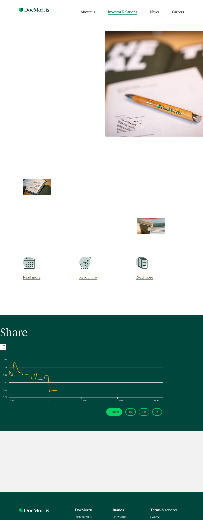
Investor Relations (122, 12)
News (154, 12)
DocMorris (119, 517)
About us (87, 12)
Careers (178, 12)
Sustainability (83, 517)
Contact (155, 517)
